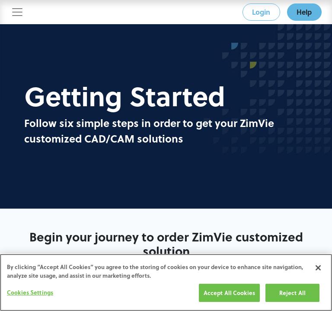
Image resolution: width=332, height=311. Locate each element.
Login (261, 12)
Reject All (292, 293)
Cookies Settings (30, 293)
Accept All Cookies (229, 293)
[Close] (318, 268)
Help (304, 12)
